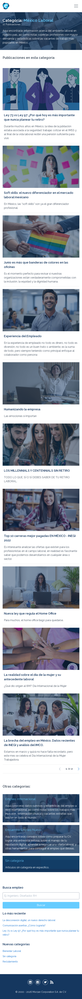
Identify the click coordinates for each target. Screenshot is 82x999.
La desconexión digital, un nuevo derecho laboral (29, 920)
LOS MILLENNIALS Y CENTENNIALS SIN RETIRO (37, 470)
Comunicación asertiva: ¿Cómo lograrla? (24, 925)
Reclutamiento (10, 961)
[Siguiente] (78, 768)
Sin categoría (9, 956)
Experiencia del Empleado (23, 336)
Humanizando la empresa (22, 409)
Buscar (41, 905)
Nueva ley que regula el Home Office (30, 613)
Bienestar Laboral (12, 951)
